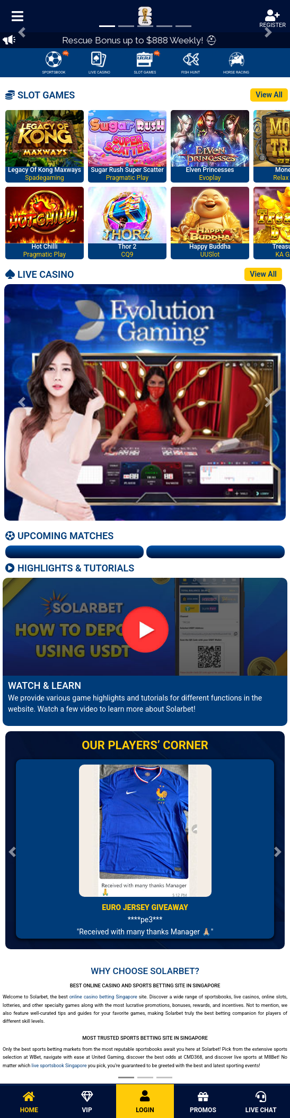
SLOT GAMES (147, 62)
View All (269, 94)
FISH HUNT (190, 63)
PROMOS (203, 1103)
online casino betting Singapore (103, 996)
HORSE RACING (236, 63)
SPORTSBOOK (55, 62)
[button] (21, 402)
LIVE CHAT (261, 1103)
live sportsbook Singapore (59, 1065)
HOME (29, 1103)
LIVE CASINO (99, 63)
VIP (87, 1103)
